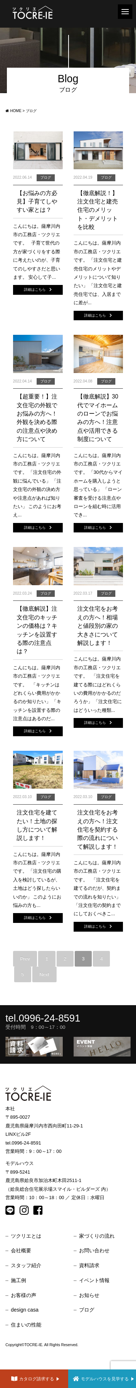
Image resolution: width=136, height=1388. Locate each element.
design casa (24, 1310)
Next (44, 974)
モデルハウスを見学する (103, 1378)
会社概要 (21, 1250)
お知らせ (89, 1295)
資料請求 (89, 1265)
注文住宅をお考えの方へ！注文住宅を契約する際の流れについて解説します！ (97, 829)
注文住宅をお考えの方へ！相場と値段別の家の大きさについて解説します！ (97, 626)
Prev (25, 958)
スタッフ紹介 (26, 1265)
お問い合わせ (94, 1250)
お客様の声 (23, 1295)
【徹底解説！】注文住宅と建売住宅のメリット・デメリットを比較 (97, 210)
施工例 (18, 1280)
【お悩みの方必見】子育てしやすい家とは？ (37, 201)
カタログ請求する (35, 1378)
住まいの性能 (26, 1325)
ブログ (86, 1310)
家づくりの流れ (97, 1236)
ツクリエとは (26, 1236)
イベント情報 (94, 1280)
